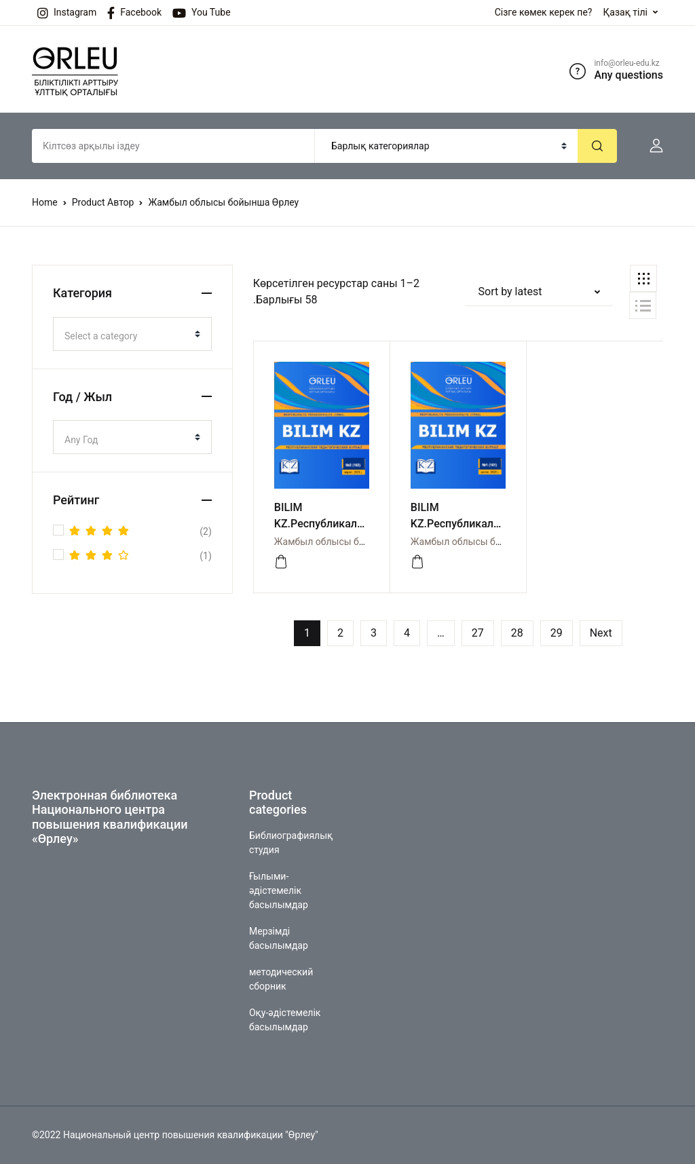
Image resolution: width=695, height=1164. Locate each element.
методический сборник (281, 979)
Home (45, 202)
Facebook (134, 13)
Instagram (66, 13)
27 (478, 632)
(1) (140, 556)
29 (556, 632)
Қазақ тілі (625, 12)
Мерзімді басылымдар (278, 938)
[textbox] (126, 335)
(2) (140, 532)
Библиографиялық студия (291, 842)
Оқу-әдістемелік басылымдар (284, 1019)
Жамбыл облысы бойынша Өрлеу (349, 541)
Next (601, 632)
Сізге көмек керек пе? (544, 12)
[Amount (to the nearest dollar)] (173, 146)
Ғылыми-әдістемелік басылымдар (278, 890)
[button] (651, 146)
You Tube (201, 13)
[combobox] (132, 334)
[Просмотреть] (281, 562)
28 (517, 632)
